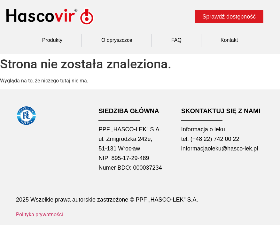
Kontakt (229, 40)
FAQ (176, 40)
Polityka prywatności (39, 214)
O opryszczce (116, 40)
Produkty (52, 40)
